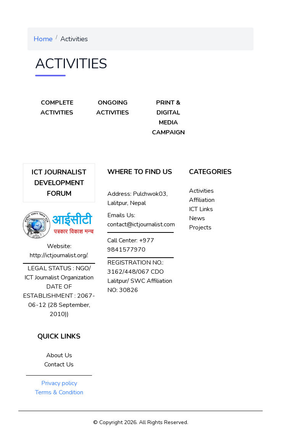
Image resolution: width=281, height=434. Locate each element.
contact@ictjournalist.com (141, 224)
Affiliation (202, 200)
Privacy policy (59, 383)
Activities (201, 191)
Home (43, 39)
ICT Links (201, 209)
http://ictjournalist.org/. (59, 255)
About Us (59, 355)
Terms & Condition (59, 392)
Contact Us (59, 364)
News (197, 218)
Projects (200, 227)
